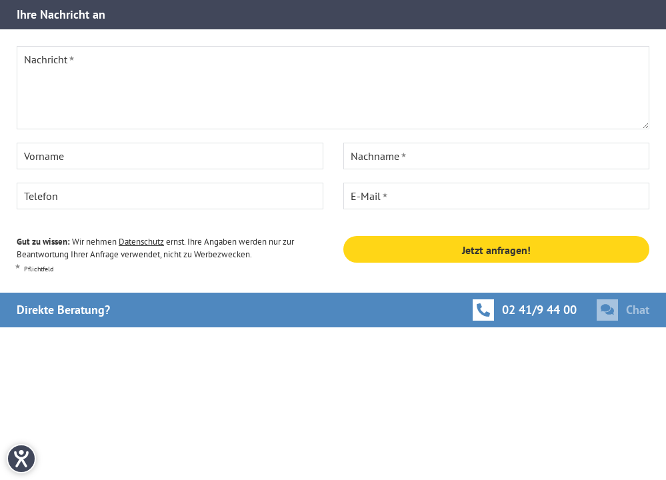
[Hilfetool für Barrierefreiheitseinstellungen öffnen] (21, 458)
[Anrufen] (525, 310)
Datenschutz (141, 241)
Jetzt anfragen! (496, 250)
